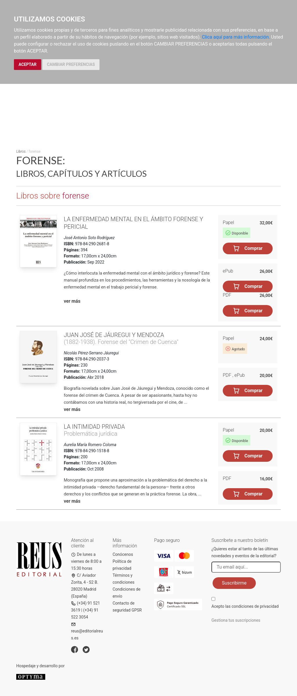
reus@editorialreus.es (87, 631)
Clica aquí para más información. (236, 37)
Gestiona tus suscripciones (235, 620)
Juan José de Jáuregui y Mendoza (114, 334)
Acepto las (245, 606)
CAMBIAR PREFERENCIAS (71, 64)
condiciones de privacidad (254, 606)
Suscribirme (234, 583)
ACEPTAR (28, 64)
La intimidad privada (94, 426)
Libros (21, 151)
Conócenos (123, 554)
